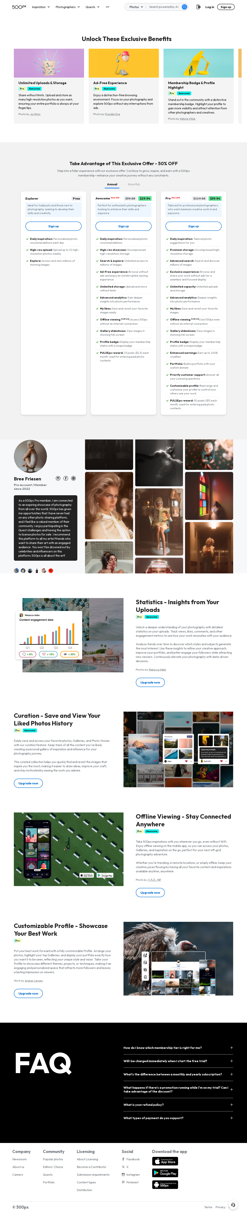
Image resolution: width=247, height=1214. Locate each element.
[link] (53, 226)
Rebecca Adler (157, 669)
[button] (150, 682)
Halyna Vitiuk (187, 118)
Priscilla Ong (112, 114)
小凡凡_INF (154, 880)
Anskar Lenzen (34, 980)
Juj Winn (35, 114)
